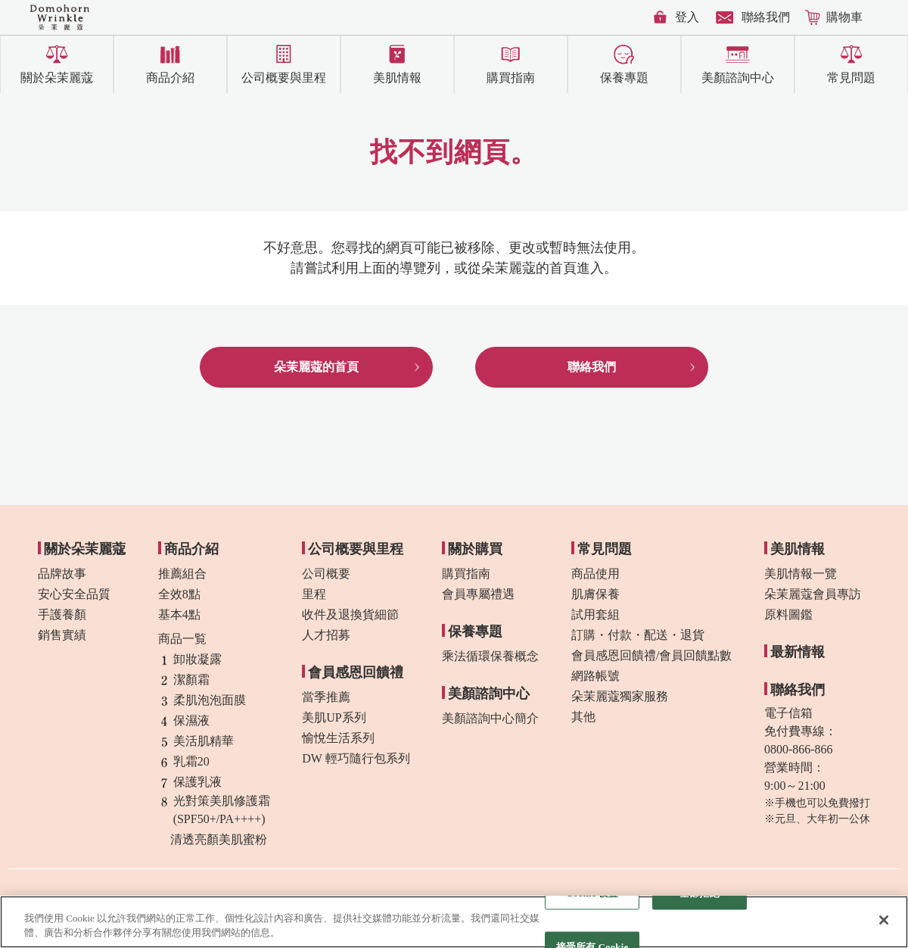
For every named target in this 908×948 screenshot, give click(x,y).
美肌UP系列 (333, 717)
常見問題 (851, 77)
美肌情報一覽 (800, 573)
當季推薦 (326, 697)
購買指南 (511, 77)
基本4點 (179, 614)
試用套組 (595, 614)
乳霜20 (184, 762)
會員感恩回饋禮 (355, 672)
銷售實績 (62, 634)
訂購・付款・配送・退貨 (637, 634)
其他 (583, 716)
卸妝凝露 (190, 659)
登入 (687, 17)
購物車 (844, 17)
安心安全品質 (74, 594)
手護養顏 (62, 614)
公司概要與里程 (283, 77)
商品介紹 (170, 77)
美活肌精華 (196, 741)
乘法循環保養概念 (490, 656)
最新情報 (797, 652)
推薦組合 (182, 573)
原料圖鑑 (788, 614)
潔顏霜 (184, 680)
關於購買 (475, 549)
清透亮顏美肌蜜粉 (212, 839)
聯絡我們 (766, 17)
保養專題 (624, 77)
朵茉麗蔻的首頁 (316, 366)
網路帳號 (595, 675)
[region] (454, 922)
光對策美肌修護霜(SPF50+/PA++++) (214, 809)
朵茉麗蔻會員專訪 (812, 594)
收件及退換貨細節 (350, 614)
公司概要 (326, 573)
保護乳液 (190, 782)
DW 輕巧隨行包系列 (355, 758)
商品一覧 (182, 638)
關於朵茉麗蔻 (56, 77)
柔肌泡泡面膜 (202, 700)
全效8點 (179, 594)
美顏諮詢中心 (737, 77)
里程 (314, 594)
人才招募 (326, 634)
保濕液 (184, 721)
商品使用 (595, 573)
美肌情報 (397, 77)
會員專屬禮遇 (478, 594)
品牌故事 (62, 573)
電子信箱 (788, 712)
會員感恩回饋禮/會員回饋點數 (651, 655)
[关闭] (883, 920)
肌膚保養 (595, 594)
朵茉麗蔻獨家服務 (619, 696)
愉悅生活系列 (338, 737)
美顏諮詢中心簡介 (490, 718)
